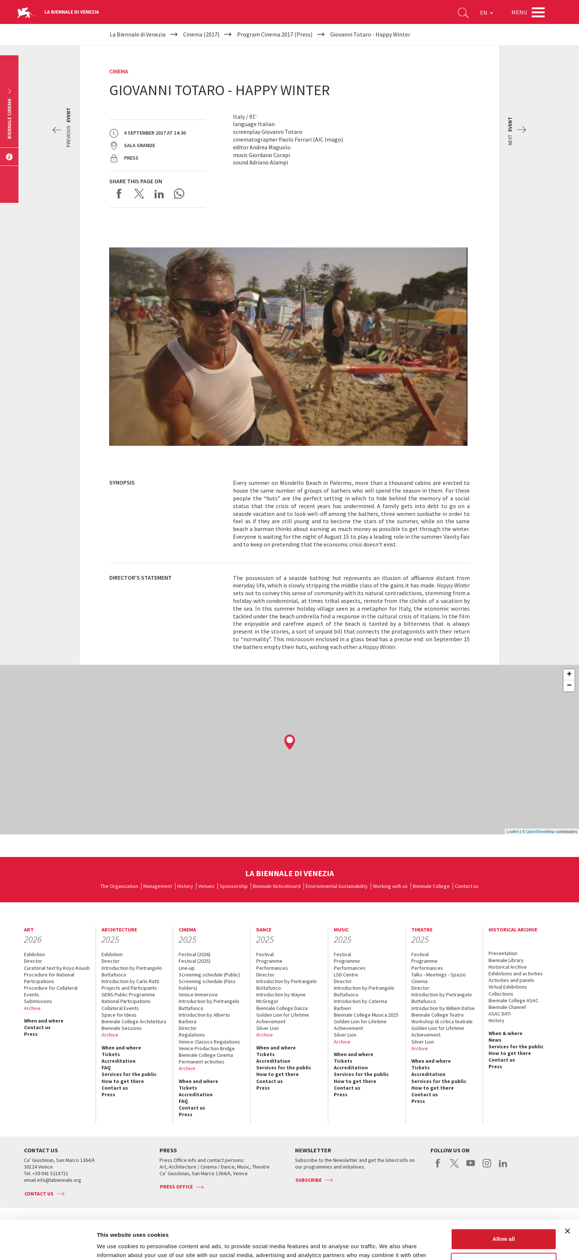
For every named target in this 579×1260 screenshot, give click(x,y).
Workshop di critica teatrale (442, 1021)
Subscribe (308, 1180)
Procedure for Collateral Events (51, 991)
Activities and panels (511, 980)
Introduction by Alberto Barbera (204, 1018)
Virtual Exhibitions (508, 986)
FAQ (106, 1067)
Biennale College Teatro (437, 1014)
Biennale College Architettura (134, 1021)
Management (157, 886)
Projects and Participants (129, 988)
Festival (265, 954)
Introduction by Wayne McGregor (281, 997)
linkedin (503, 1167)
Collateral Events (120, 1008)
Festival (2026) (194, 954)
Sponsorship (234, 886)
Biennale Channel (507, 1007)
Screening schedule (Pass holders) (207, 984)
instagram (486, 1167)
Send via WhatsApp (179, 194)
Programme (269, 961)
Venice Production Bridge (207, 1048)
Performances (272, 968)
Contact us (467, 886)
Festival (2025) (194, 961)
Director (33, 961)
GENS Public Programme (128, 994)
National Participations (126, 1001)
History (185, 886)
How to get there (123, 1081)
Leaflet (513, 831)
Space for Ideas (119, 1014)
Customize (504, 1224)
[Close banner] (567, 1192)
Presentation (503, 953)
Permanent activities (202, 1061)
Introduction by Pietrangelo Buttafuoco (132, 971)
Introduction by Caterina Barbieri (360, 1004)
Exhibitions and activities (516, 973)
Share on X (139, 194)
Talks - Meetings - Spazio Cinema (438, 978)
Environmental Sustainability (337, 886)
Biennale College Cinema (206, 1055)
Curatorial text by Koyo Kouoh (57, 968)
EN (486, 12)
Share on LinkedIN (159, 194)
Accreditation (119, 1061)
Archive (32, 1008)
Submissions (38, 1001)
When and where (44, 1020)
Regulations (192, 1034)
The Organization (119, 886)
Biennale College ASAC (513, 1000)
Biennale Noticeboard (277, 886)
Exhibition (34, 954)
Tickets (111, 1054)
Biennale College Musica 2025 (366, 1014)
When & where (506, 1033)
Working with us (390, 886)
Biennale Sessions (122, 1028)
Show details (114, 1245)
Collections (501, 993)
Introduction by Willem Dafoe (443, 1008)
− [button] (569, 685)
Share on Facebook (119, 194)
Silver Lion (267, 1028)
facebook (438, 1167)
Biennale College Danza (282, 1008)
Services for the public (129, 1074)
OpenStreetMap (540, 831)
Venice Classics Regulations (209, 1041)
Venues (206, 886)
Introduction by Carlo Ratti (130, 981)
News (495, 1040)
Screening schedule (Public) (209, 974)
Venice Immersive (198, 994)
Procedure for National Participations (49, 978)
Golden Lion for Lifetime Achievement (282, 1018)
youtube (470, 1167)
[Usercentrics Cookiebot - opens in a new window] (48, 1245)
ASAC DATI (500, 1013)
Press (31, 1034)
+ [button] (569, 674)
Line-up (187, 968)
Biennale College (431, 886)
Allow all (503, 1200)
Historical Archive (508, 967)
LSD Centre (346, 974)
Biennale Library (506, 960)
